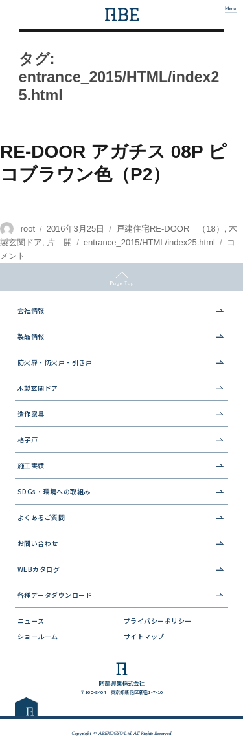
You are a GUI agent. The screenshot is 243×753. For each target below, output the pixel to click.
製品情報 (31, 336)
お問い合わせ (37, 543)
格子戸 (27, 439)
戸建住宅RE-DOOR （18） (170, 229)
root (28, 229)
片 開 (59, 242)
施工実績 (31, 465)
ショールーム (37, 636)
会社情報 (31, 310)
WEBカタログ (38, 569)
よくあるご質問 (41, 517)
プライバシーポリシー (158, 621)
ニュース (31, 621)
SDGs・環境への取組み (54, 491)
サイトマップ (144, 636)
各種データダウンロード (55, 595)
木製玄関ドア (37, 388)
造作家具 (31, 414)
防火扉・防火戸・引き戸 (55, 362)
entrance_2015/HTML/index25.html (149, 242)
